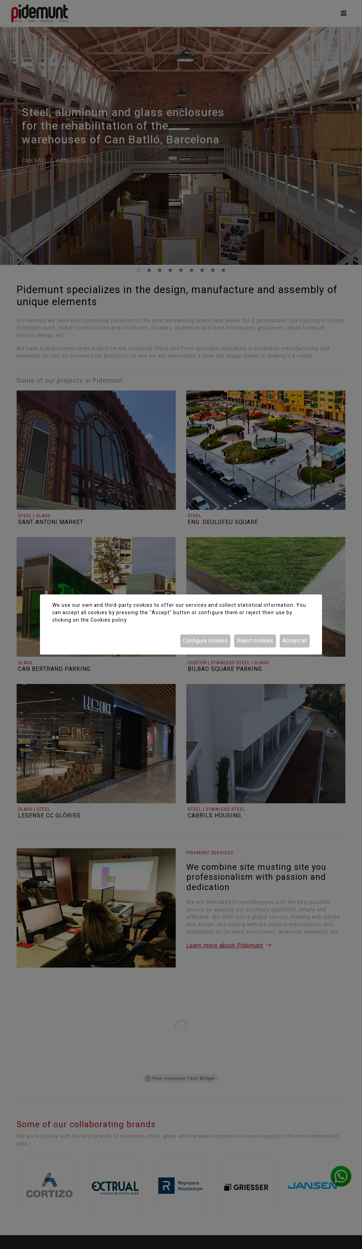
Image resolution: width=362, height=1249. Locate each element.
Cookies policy (108, 620)
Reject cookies (255, 641)
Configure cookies (205, 641)
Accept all (294, 641)
